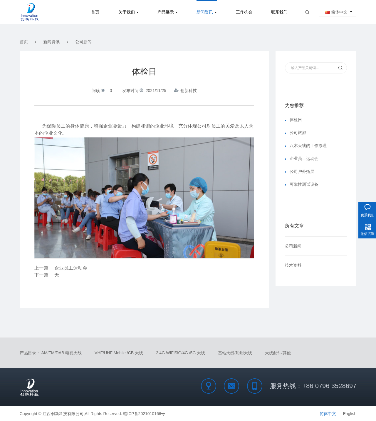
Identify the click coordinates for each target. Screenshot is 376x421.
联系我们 (279, 12)
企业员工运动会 (70, 267)
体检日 (296, 119)
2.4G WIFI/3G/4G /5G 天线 (180, 352)
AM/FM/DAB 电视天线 (61, 352)
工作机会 (244, 12)
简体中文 (336, 12)
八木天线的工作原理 (308, 145)
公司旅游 (298, 132)
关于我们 (126, 12)
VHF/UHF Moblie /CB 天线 (119, 352)
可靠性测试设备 (304, 184)
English (349, 413)
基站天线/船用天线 (235, 352)
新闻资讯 (205, 12)
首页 (95, 12)
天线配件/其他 (278, 352)
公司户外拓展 (302, 171)
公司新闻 (83, 41)
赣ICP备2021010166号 (144, 413)
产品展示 (165, 12)
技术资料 (293, 265)
